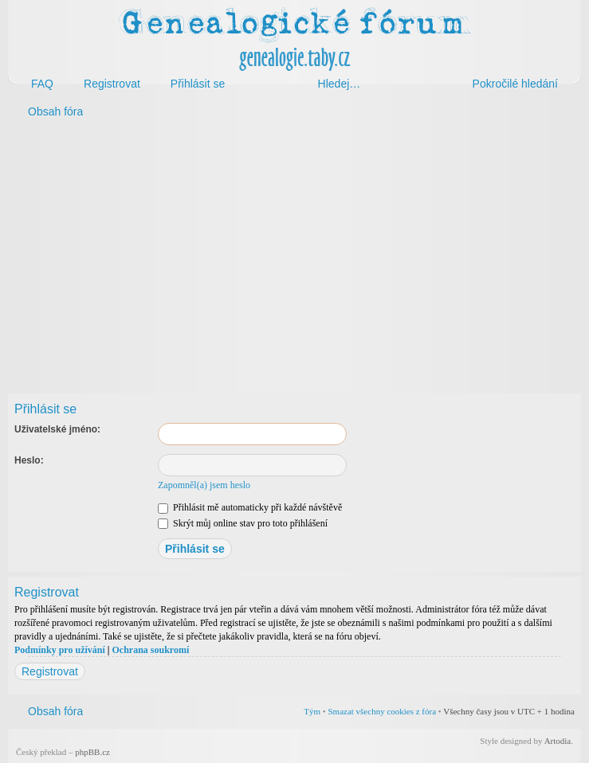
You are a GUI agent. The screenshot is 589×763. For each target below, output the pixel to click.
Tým (312, 711)
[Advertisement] (294, 253)
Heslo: (29, 460)
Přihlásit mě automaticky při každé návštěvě (250, 507)
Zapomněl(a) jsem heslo (204, 485)
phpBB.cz (92, 752)
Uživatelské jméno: (57, 429)
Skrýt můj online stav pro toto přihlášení (243, 523)
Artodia (557, 740)
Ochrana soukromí (150, 649)
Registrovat (50, 671)
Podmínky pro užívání (59, 649)
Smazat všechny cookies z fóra (382, 711)
